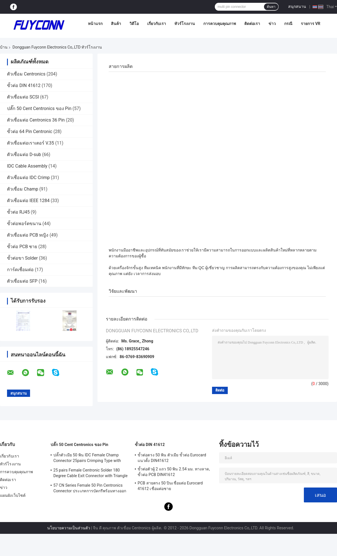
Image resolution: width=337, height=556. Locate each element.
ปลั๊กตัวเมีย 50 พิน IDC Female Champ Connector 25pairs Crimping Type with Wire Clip (87, 459)
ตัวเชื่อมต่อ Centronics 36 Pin (36, 120)
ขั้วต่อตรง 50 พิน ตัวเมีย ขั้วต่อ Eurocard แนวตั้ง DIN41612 (172, 458)
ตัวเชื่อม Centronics (26, 74)
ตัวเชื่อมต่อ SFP (22, 281)
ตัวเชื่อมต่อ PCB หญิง (27, 235)
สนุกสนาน (297, 6)
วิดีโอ (134, 23)
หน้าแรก (95, 23)
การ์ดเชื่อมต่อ (20, 269)
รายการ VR (310, 23)
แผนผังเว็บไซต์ (13, 495)
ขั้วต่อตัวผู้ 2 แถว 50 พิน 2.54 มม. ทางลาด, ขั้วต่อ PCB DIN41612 (174, 472)
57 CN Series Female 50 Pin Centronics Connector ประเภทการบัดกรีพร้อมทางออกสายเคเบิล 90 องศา (89, 489)
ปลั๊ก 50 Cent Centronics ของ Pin (39, 108)
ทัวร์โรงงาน (184, 23)
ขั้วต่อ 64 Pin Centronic (29, 131)
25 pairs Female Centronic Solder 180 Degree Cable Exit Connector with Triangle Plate (90, 474)
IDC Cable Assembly (27, 166)
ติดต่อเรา (252, 23)
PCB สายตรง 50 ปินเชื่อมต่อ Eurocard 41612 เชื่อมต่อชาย (170, 486)
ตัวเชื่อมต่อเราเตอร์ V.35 (30, 143)
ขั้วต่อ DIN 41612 (23, 85)
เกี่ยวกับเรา (156, 23)
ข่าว (272, 23)
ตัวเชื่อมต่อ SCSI (23, 97)
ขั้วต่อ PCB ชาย (22, 246)
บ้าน (4, 47)
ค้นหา (271, 7)
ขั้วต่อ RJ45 (18, 212)
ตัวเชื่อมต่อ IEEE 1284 (28, 200)
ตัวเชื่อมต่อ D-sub (24, 154)
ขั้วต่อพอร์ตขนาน (24, 223)
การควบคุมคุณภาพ (219, 23)
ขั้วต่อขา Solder (22, 258)
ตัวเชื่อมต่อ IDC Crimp (28, 177)
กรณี (288, 23)
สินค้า (116, 23)
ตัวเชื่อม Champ (22, 189)
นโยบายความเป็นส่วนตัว (68, 528)
